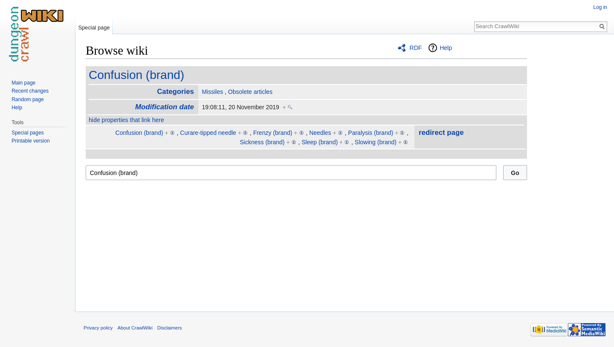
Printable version (30, 141)
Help (446, 47)
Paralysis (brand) (370, 132)
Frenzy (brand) (273, 132)
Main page (23, 83)
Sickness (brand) (262, 142)
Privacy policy (98, 327)
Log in (600, 7)
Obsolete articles (250, 91)
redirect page (441, 132)
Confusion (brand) (136, 75)
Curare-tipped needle (208, 132)
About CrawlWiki (135, 327)
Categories (175, 91)
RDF (416, 47)
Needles (320, 132)
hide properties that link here (126, 120)
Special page (94, 27)
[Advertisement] (570, 171)
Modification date (164, 107)
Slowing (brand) (376, 142)
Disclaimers (169, 327)
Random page (27, 99)
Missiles (212, 91)
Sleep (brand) (319, 142)
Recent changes (30, 91)
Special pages (27, 133)
